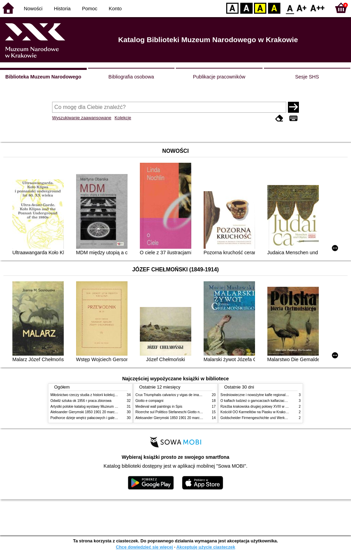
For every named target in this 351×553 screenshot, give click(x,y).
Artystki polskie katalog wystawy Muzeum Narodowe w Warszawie (101, 406)
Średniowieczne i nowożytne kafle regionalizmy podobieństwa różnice (273, 395)
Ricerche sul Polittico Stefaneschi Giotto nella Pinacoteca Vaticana (186, 412)
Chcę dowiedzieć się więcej (144, 547)
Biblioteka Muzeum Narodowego (43, 76)
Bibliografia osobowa (131, 76)
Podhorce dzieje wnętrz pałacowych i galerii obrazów (90, 418)
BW (246, 8)
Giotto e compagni (149, 401)
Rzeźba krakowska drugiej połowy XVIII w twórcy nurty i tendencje (271, 406)
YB (260, 8)
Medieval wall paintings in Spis (158, 406)
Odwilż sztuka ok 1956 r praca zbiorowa (80, 401)
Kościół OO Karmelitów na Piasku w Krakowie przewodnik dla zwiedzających (279, 412)
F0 (290, 8)
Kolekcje (122, 117)
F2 (317, 8)
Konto (115, 8)
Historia (62, 8)
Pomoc (89, 8)
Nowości (33, 8)
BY (274, 8)
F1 (302, 8)
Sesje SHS (307, 76)
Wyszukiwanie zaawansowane (81, 117)
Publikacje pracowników (219, 76)
